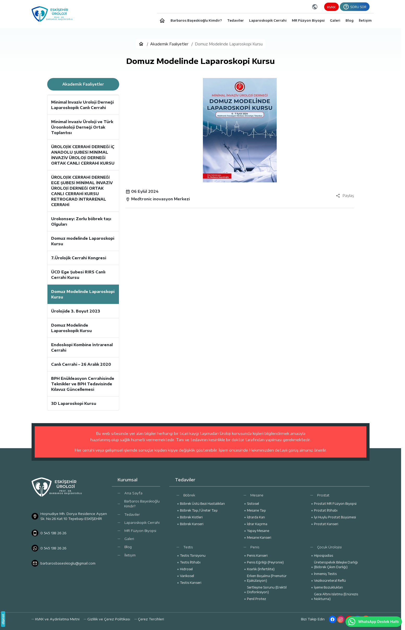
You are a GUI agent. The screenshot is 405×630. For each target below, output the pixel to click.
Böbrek (189, 495)
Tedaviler (132, 514)
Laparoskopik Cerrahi (142, 522)
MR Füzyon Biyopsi (140, 531)
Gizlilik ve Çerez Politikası (108, 619)
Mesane (256, 495)
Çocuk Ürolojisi (329, 547)
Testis (188, 547)
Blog (128, 547)
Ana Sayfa (133, 493)
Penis (254, 547)
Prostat (323, 495)
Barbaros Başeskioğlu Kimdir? (142, 503)
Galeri (129, 539)
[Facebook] (332, 619)
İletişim (130, 555)
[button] (149, 619)
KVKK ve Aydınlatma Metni (57, 619)
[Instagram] (340, 619)
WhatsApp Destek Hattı (373, 621)
